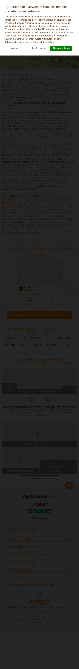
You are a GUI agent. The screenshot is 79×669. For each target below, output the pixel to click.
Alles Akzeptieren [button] (61, 48)
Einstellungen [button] (38, 48)
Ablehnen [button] (15, 48)
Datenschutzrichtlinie (43, 42)
